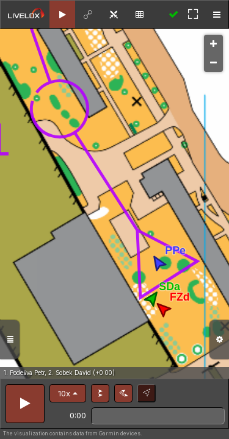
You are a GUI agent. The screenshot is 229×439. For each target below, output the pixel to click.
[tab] (62, 14)
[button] (67, 393)
